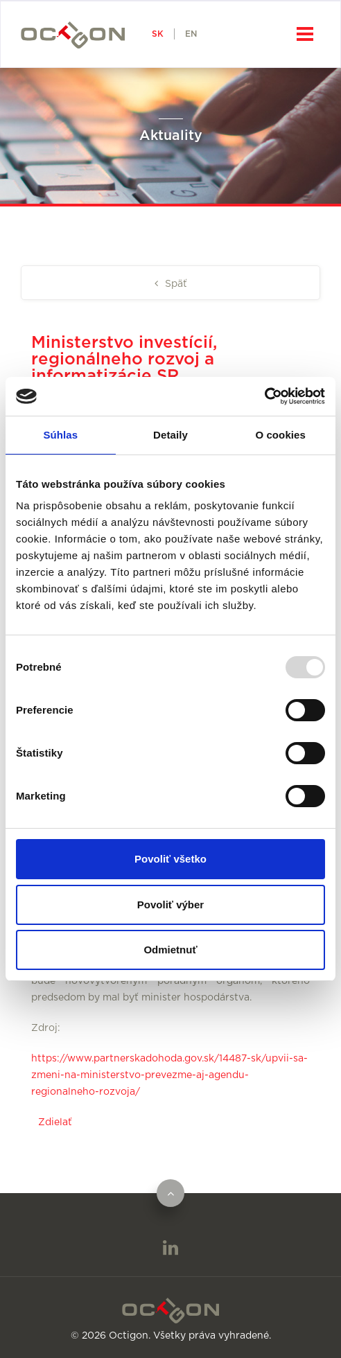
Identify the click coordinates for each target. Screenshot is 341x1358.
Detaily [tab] (170, 435)
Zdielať (55, 1122)
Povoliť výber (170, 904)
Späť (174, 284)
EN (191, 34)
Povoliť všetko (170, 859)
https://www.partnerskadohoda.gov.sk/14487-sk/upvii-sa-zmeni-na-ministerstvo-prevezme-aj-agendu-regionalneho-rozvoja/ (169, 1075)
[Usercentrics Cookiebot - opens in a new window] (264, 396)
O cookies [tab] (280, 435)
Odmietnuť (170, 949)
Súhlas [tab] (60, 435)
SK (158, 34)
